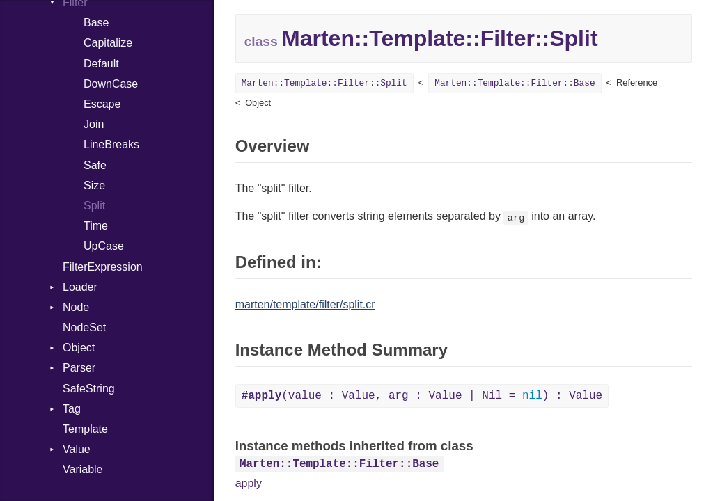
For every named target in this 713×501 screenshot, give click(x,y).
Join (94, 124)
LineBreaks (111, 144)
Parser (79, 368)
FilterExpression (103, 267)
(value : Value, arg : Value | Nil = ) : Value (422, 396)
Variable (83, 469)
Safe (95, 165)
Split (94, 206)
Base (96, 23)
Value (77, 449)
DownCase (111, 84)
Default (101, 64)
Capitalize (108, 43)
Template (85, 429)
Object (79, 347)
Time (96, 226)
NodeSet (84, 327)
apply (248, 483)
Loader (80, 287)
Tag (72, 409)
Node (76, 307)
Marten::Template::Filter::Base (514, 83)
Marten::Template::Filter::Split (324, 83)
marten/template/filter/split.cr (305, 304)
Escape (102, 104)
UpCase (104, 246)
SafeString (89, 389)
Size (94, 185)
